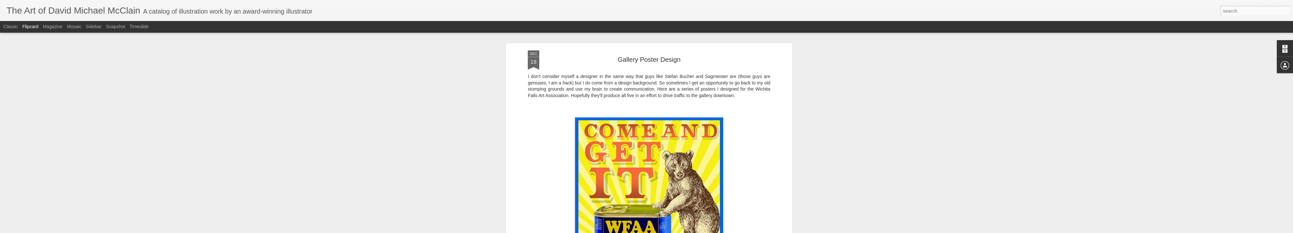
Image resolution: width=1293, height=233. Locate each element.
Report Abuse (686, 229)
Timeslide (139, 26)
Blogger (667, 229)
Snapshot (115, 26)
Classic (10, 26)
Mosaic (74, 26)
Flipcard (30, 26)
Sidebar (94, 26)
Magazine (53, 26)
